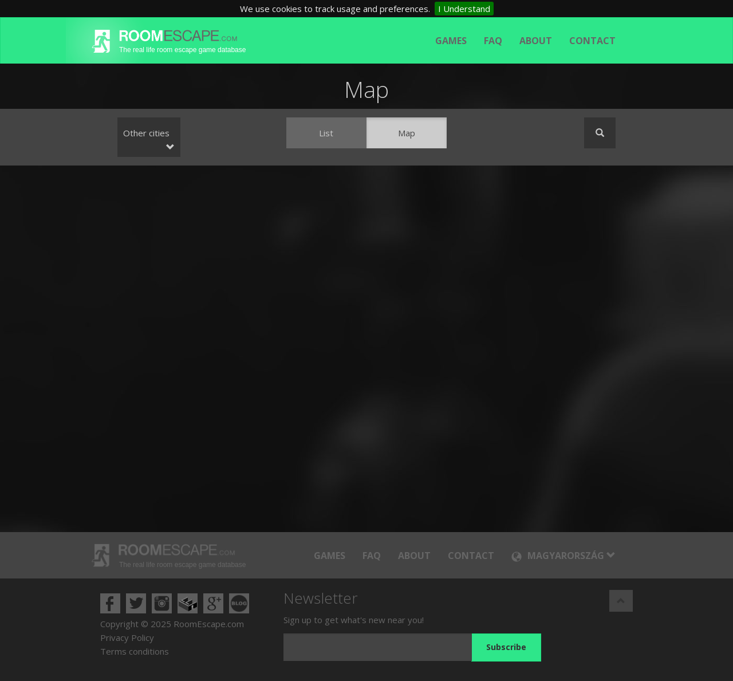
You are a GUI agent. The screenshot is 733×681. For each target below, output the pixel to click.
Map (406, 133)
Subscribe (506, 646)
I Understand (464, 8)
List (326, 133)
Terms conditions (134, 651)
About (535, 40)
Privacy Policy (127, 637)
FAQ (493, 40)
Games (451, 40)
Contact (592, 40)
